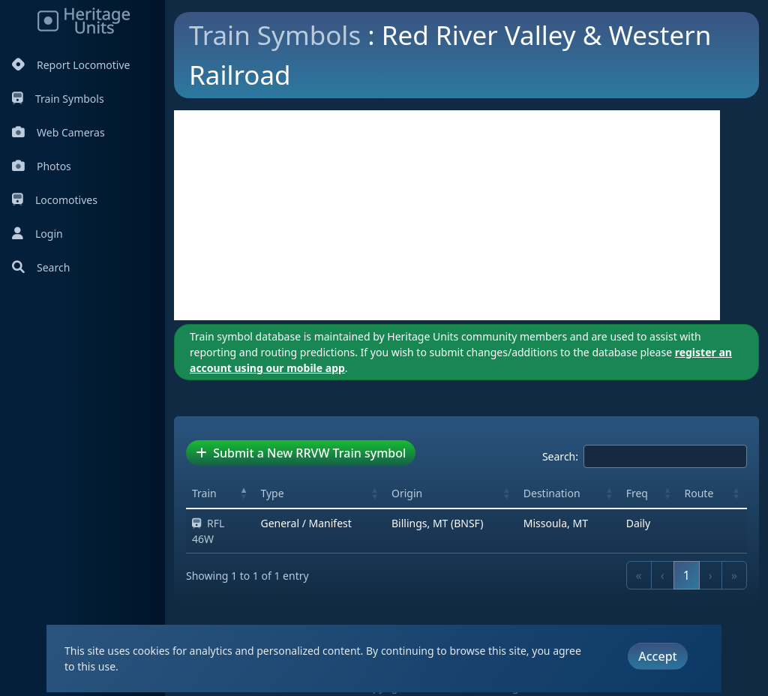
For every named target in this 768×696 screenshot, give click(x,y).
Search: (560, 456)
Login (37, 233)
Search (41, 267)
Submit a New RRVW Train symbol (301, 453)
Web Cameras (58, 132)
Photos (41, 166)
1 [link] (686, 575)
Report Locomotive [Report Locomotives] (71, 65)
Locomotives (55, 200)
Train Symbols (58, 99)
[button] (243, 493)
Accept (657, 656)
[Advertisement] (447, 215)
